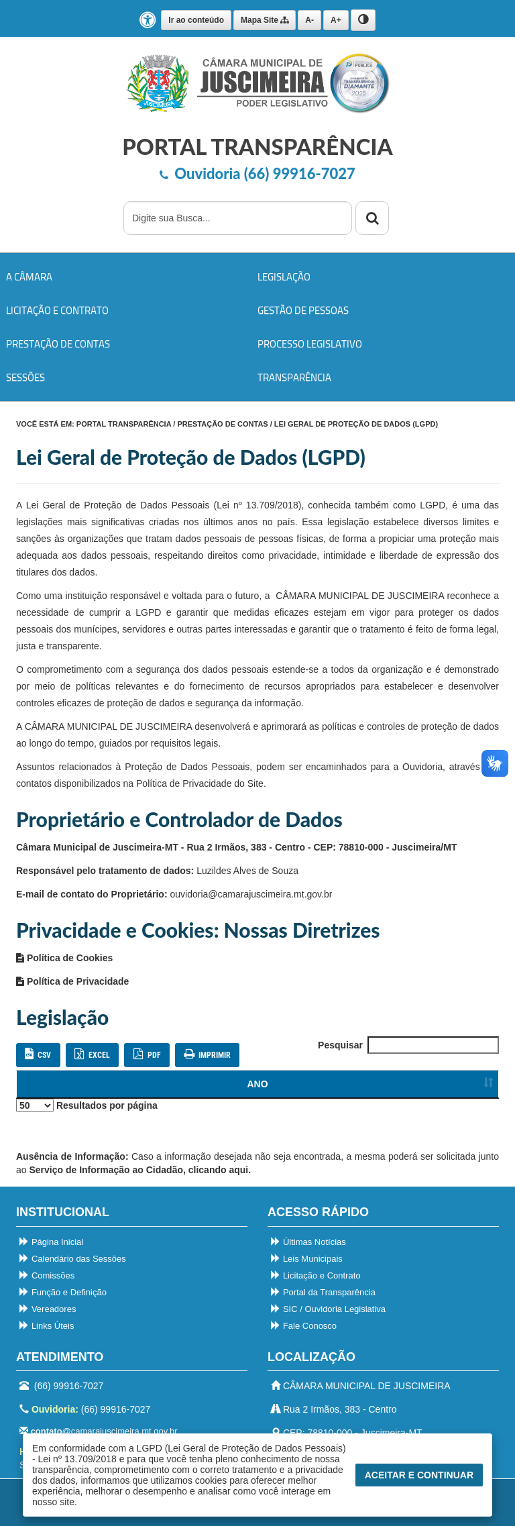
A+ (336, 20)
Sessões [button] (25, 377)
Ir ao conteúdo (196, 20)
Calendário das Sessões (72, 1258)
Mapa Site (264, 20)
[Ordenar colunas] (462, 1084)
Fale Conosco (304, 1325)
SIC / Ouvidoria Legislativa (328, 1309)
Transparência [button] (294, 377)
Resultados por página (87, 1105)
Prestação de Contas (222, 424)
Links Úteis (46, 1325)
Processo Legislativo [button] (310, 344)
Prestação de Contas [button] (58, 344)
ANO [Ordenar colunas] (40, 1084)
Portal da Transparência (323, 1292)
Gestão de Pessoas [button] (303, 310)
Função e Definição (63, 1292)
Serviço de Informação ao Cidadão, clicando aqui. (140, 1169)
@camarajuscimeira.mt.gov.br (98, 1431)
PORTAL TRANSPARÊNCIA (123, 424)
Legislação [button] (284, 277)
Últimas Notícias (308, 1242)
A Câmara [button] (29, 277)
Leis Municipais (307, 1258)
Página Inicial (51, 1242)
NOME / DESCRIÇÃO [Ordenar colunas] (246, 1084)
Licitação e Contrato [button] (57, 310)
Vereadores (47, 1309)
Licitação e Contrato (316, 1275)
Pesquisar (408, 1045)
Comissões (46, 1275)
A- (309, 20)
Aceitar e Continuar (419, 1475)
